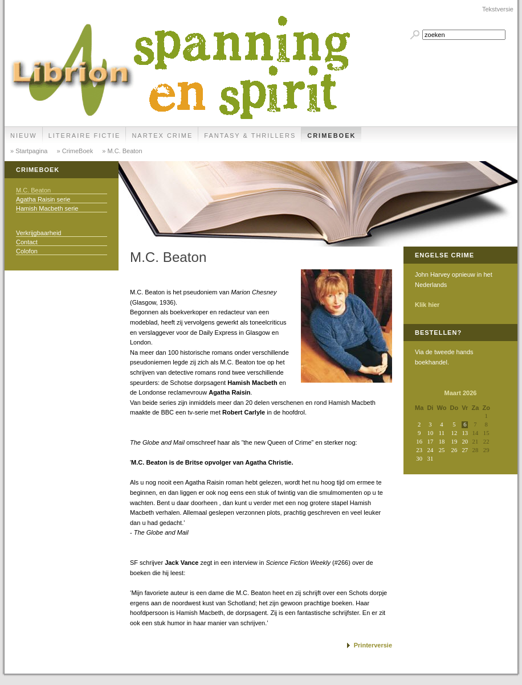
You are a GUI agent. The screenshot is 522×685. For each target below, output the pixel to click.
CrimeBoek (331, 135)
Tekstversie (497, 9)
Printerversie (373, 645)
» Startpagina (28, 150)
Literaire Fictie (84, 135)
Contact (27, 242)
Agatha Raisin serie (43, 199)
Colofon (27, 251)
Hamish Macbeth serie (47, 208)
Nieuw (23, 135)
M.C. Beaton (33, 190)
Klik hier (427, 304)
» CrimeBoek (74, 150)
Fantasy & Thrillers (250, 135)
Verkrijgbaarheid (39, 232)
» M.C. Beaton (121, 150)
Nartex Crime (162, 135)
